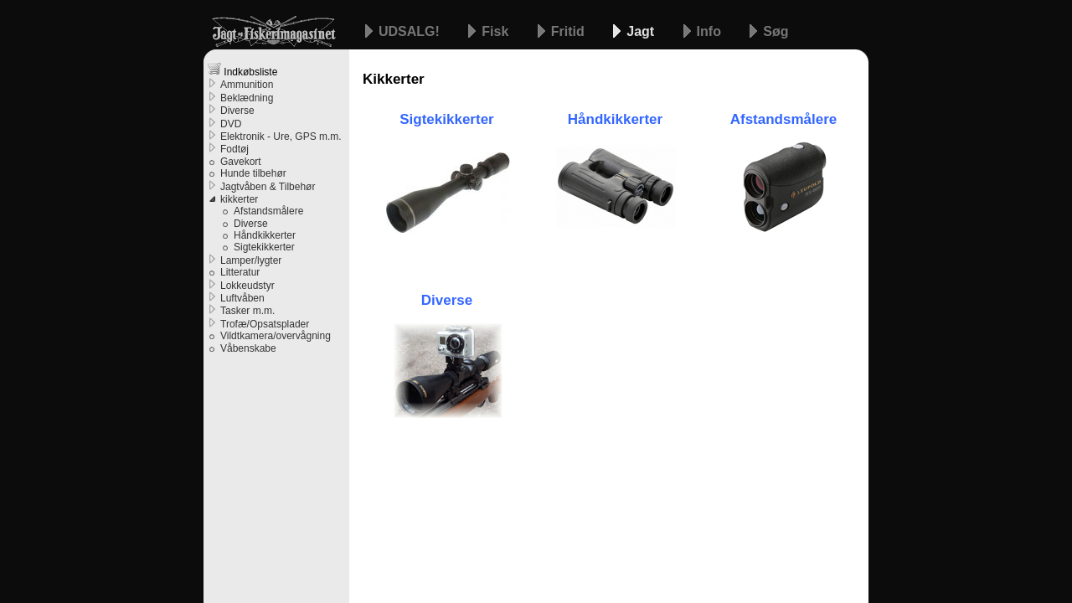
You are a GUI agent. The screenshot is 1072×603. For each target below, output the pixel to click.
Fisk (497, 31)
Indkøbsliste (242, 70)
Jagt (641, 31)
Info (711, 31)
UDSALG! (411, 31)
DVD (230, 124)
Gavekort (240, 162)
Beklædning (246, 98)
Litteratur (240, 272)
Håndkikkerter (265, 235)
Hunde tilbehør (253, 173)
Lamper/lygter (250, 260)
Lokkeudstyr (247, 285)
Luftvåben (242, 298)
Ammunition (246, 84)
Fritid (569, 31)
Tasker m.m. (247, 311)
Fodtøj (234, 149)
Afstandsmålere (268, 211)
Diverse (446, 300)
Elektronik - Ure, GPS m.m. (281, 136)
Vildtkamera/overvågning (275, 336)
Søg (775, 31)
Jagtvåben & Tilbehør (267, 187)
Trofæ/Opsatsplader (264, 324)
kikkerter (239, 199)
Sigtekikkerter (264, 247)
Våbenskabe (248, 348)
